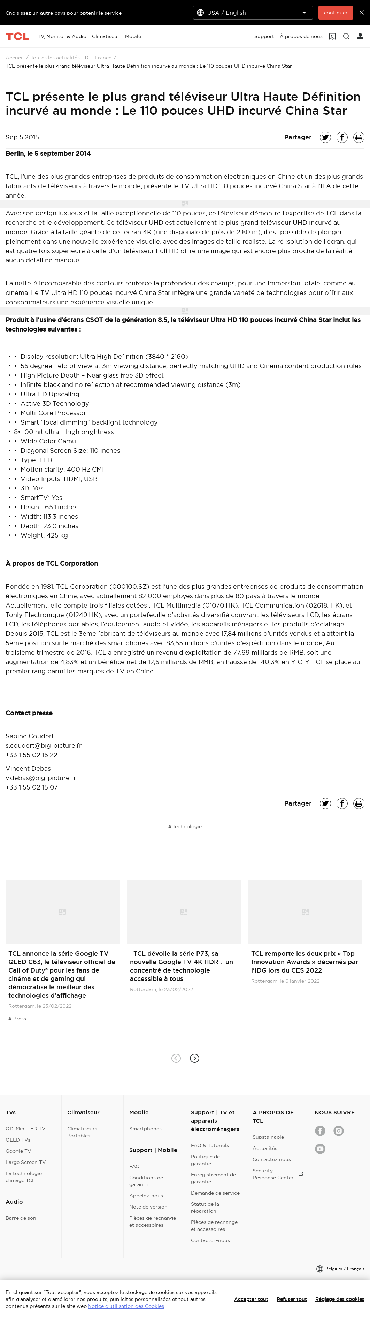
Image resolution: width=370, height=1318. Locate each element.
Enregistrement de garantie (213, 1178)
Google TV (18, 1151)
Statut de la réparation (205, 1207)
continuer (336, 12)
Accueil (15, 57)
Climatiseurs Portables (82, 1132)
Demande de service (215, 1193)
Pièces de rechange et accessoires (152, 1221)
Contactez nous (272, 1159)
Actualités (265, 1148)
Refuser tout (292, 1299)
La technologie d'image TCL (24, 1176)
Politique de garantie (205, 1160)
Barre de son (21, 1218)
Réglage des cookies (339, 1299)
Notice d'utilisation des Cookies (126, 1306)
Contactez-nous (210, 1240)
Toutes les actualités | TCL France (71, 57)
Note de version (148, 1207)
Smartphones (145, 1129)
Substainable (268, 1137)
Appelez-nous (146, 1196)
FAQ (134, 1166)
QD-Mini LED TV (26, 1129)
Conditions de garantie (146, 1181)
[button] (194, 1058)
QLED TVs (18, 1140)
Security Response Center (278, 1174)
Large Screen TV (26, 1162)
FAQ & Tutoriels (210, 1145)
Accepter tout (251, 1299)
